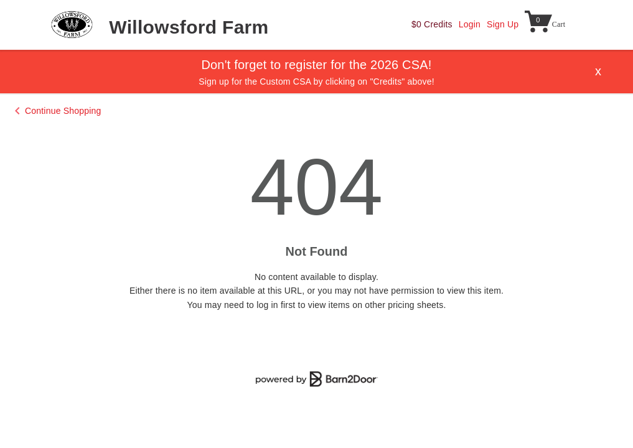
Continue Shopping (63, 111)
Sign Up (502, 24)
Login (470, 24)
